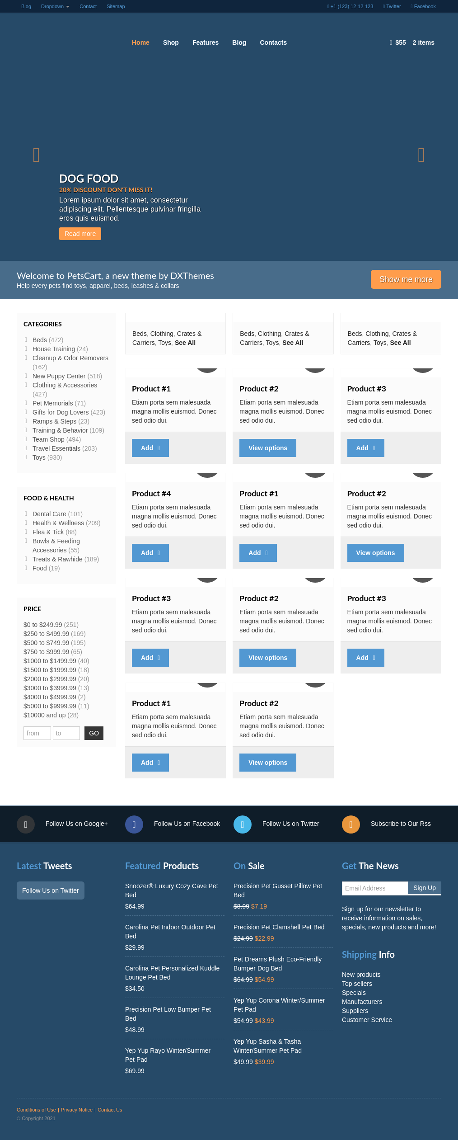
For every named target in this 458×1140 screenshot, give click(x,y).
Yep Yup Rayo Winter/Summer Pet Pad (167, 1055)
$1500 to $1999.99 (49, 670)
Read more (189, 233)
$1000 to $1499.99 (49, 660)
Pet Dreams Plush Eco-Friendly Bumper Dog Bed (278, 964)
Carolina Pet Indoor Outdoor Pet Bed (170, 931)
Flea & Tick (48, 532)
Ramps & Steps (54, 421)
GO (94, 733)
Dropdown (55, 6)
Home (141, 42)
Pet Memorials (53, 403)
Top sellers (357, 983)
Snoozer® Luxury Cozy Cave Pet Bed (171, 890)
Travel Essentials (56, 448)
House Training (54, 349)
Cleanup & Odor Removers (70, 358)
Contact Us (110, 1109)
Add (150, 448)
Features (205, 42)
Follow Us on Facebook (172, 824)
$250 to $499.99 (46, 633)
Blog (26, 6)
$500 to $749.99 (46, 642)
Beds (139, 333)
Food (40, 568)
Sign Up (424, 887)
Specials (354, 992)
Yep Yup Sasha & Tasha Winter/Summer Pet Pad (268, 1046)
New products (361, 974)
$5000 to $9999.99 (49, 706)
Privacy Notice (77, 1109)
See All (185, 342)
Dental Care (49, 514)
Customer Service (367, 1019)
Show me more (406, 279)
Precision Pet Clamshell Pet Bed (279, 927)
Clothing (161, 333)
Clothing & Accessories (65, 385)
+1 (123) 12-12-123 (350, 6)
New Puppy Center (59, 376)
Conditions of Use (36, 1109)
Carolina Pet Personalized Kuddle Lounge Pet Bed (172, 973)
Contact (88, 6)
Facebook (423, 6)
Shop (171, 42)
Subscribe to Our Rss (386, 824)
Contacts (273, 42)
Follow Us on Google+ (62, 824)
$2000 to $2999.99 (49, 679)
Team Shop (49, 439)
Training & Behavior (60, 430)
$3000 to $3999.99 (49, 688)
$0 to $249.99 (42, 624)
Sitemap (116, 6)
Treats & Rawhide (58, 559)
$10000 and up (44, 715)
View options (267, 448)
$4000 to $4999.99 (49, 697)
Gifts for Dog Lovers (61, 412)
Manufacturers (362, 1001)
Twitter (392, 6)
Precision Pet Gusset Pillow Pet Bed (278, 890)
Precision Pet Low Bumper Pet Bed (168, 1014)
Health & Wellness (58, 523)
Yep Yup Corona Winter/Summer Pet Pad (279, 1005)
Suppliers (355, 1010)
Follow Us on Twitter (276, 824)
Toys (164, 342)
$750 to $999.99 (46, 651)
